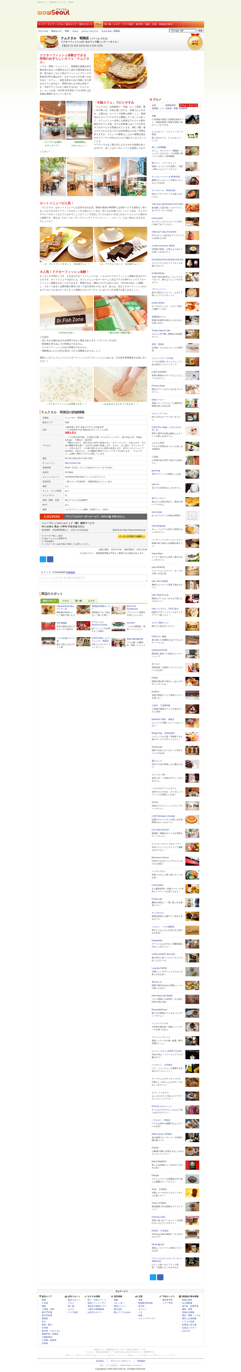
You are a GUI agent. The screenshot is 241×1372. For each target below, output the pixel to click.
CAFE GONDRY (159, 372)
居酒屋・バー (158, 108)
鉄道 (140, 1315)
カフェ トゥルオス (160, 1092)
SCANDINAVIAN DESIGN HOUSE (167, 259)
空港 (140, 1300)
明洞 (67, 31)
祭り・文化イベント (97, 1300)
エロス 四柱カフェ (160, 622)
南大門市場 (47, 1315)
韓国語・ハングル (135, 1355)
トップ (41, 24)
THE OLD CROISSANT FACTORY (168, 204)
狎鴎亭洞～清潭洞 (50, 1334)
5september (157, 940)
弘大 (44, 1321)
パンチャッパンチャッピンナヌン (167, 540)
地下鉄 (141, 1306)
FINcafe (155, 1175)
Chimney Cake (158, 1217)
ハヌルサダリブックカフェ (164, 788)
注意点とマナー (189, 1328)
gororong (156, 470)
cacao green (157, 218)
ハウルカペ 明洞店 (161, 1120)
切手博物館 (62, 623)
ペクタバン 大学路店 (162, 1065)
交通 (154, 24)
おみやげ (186, 1331)
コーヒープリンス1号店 (163, 358)
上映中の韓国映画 (96, 1309)
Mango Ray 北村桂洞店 (163, 733)
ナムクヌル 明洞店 (110, 31)
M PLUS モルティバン (162, 1106)
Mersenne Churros (160, 857)
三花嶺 (155, 457)
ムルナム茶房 (158, 443)
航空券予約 (167, 1300)
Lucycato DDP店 (159, 968)
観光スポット (86, 24)
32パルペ (156, 664)
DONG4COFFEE (159, 650)
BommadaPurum (159, 1009)
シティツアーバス (146, 1318)
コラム (60, 24)
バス (140, 1312)
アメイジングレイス (161, 1037)
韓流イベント (120, 1306)
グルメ (98, 24)
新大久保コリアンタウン (117, 1355)
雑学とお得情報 (189, 1318)
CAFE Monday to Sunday (163, 816)
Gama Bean (157, 553)
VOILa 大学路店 (159, 1203)
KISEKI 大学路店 (160, 1231)
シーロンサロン (159, 871)
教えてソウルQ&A (122, 1312)
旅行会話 (118, 1309)
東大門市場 (47, 1312)
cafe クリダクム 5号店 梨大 (165, 609)
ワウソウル (43, 31)
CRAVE (155, 1148)
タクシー (142, 1309)
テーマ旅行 (128, 24)
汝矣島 (45, 1343)
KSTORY (131, 623)
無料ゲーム (147, 1355)
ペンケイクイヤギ (160, 1023)
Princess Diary (158, 386)
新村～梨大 (47, 1324)
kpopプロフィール (99, 1355)
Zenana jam (157, 747)
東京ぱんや (157, 982)
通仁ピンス (157, 761)
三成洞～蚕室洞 (49, 1340)
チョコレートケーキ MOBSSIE (166, 177)
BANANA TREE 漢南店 (163, 719)
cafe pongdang (158, 526)
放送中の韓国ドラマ (97, 1306)
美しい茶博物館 (159, 147)
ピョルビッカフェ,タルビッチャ (166, 844)
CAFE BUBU (158, 885)
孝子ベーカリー (159, 498)
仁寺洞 (45, 1303)
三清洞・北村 (48, 1309)
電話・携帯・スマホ (191, 1315)
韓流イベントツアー (97, 1303)
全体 (154, 105)
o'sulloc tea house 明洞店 (163, 245)
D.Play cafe (157, 899)
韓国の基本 (187, 1300)
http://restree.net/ (73, 463)
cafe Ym (155, 484)
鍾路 (44, 1306)
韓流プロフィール (160, 1355)
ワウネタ (171, 1355)
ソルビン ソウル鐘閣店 (163, 927)
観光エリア (71, 24)
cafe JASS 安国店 (160, 581)
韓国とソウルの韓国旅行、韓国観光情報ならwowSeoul (120, 1365)
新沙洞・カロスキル (51, 1331)
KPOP (88, 1355)
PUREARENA (158, 273)
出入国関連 (187, 1303)
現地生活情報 (188, 1312)
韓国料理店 (170, 105)
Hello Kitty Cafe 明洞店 (162, 996)
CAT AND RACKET (160, 830)
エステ (116, 24)
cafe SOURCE (158, 567)
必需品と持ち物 (189, 1324)
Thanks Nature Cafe (161, 330)
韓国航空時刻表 (145, 1303)
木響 (154, 116)
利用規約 (141, 1361)
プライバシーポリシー (120, 1361)
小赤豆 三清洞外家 (161, 705)
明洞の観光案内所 (135, 639)
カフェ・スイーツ (90, 31)
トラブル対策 (188, 1321)
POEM (155, 678)
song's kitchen (158, 303)
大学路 (45, 1328)
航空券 (139, 24)
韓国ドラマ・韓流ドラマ (75, 1355)
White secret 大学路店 (162, 1134)
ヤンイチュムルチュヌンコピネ (166, 1078)
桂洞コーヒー (158, 399)
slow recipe (157, 512)
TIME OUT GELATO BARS (164, 232)
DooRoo (155, 691)
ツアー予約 (167, 1303)
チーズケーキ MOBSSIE (164, 190)
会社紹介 (100, 1361)
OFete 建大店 (158, 1244)
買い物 (107, 24)
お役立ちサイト (95, 1312)
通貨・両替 (187, 1309)
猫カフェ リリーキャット (164, 163)
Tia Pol (155, 802)
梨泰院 (45, 1318)
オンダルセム (158, 913)
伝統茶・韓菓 (171, 108)
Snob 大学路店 (159, 1189)
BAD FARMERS (159, 1161)
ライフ (50, 24)
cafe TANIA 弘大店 (160, 595)
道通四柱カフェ (159, 317)
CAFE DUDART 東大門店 (163, 954)
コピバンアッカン (160, 413)
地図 (147, 24)
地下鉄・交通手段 (190, 1306)
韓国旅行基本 (165, 24)
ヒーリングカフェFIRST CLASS (166, 1051)
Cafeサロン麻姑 (159, 636)
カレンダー (119, 1303)
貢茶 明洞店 (158, 344)
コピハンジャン (159, 289)
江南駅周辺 (47, 1337)
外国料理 (183, 108)
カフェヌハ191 (158, 774)
